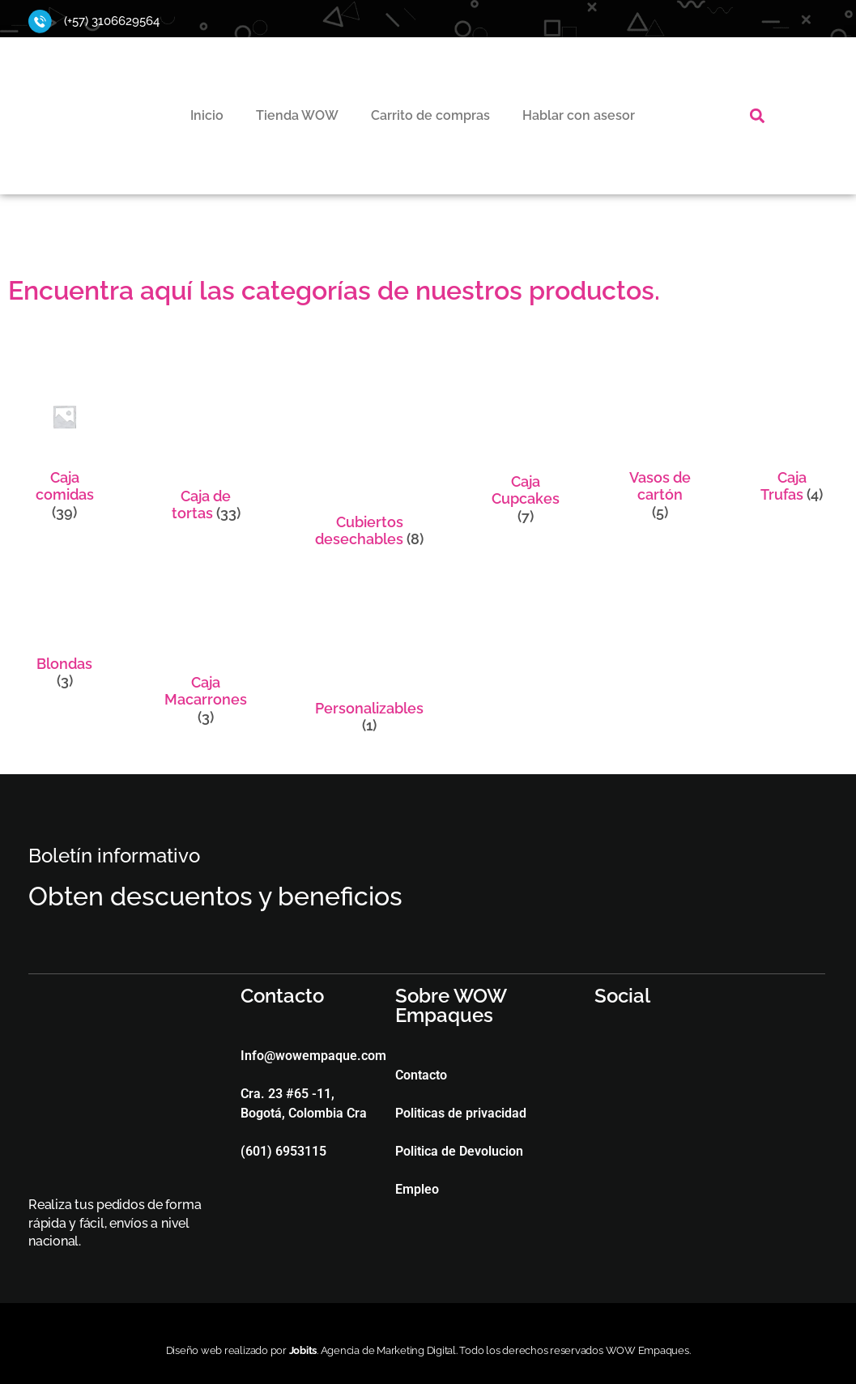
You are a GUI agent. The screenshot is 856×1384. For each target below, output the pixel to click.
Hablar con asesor (578, 115)
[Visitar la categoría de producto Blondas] (64, 634)
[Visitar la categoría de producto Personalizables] (369, 656)
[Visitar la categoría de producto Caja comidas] (64, 457)
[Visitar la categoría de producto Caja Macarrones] (205, 652)
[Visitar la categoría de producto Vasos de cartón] (660, 457)
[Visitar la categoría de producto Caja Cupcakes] (526, 459)
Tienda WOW (297, 115)
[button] (757, 115)
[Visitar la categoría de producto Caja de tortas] (205, 457)
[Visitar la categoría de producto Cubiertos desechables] (369, 470)
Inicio (207, 115)
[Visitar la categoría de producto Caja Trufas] (792, 448)
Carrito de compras (430, 115)
